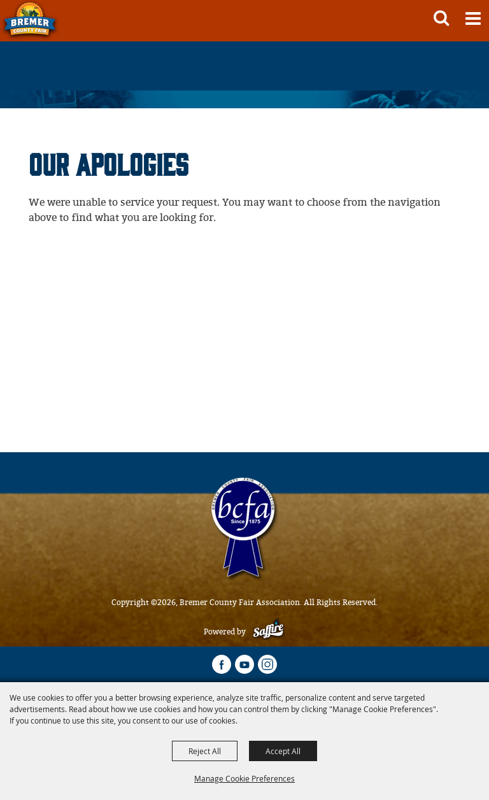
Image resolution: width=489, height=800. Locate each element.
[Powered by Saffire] (268, 631)
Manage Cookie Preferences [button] (244, 778)
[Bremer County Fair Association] (30, 20)
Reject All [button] (204, 751)
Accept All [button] (283, 751)
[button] (441, 17)
